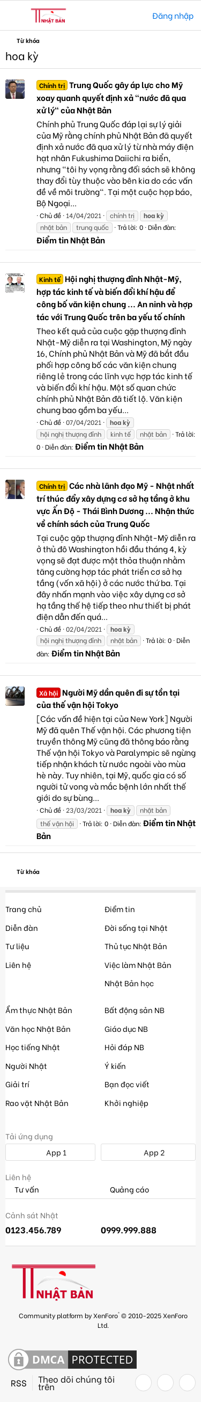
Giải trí (17, 1083)
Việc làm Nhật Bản (138, 964)
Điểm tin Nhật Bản (70, 239)
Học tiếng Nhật (32, 1046)
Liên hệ (18, 964)
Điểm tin (120, 908)
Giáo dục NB (126, 1028)
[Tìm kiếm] (136, 15)
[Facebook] (143, 1382)
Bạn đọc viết (127, 1083)
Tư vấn (22, 1189)
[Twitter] (165, 1382)
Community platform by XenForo (103, 1319)
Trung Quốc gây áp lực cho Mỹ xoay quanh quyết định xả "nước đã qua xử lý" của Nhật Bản (111, 97)
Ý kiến (115, 1065)
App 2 (148, 1152)
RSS (19, 1382)
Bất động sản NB (135, 1009)
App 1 (50, 1152)
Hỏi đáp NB (124, 1046)
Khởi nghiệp (126, 1102)
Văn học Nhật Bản (38, 1028)
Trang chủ (23, 908)
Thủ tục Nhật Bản (136, 945)
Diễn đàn (21, 927)
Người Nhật (26, 1065)
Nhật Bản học (129, 982)
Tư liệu (17, 945)
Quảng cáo (125, 1189)
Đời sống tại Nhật (136, 927)
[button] (14, 15)
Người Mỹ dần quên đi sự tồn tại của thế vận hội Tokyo (108, 698)
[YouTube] (187, 1382)
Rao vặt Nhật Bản (37, 1102)
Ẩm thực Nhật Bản (38, 1009)
